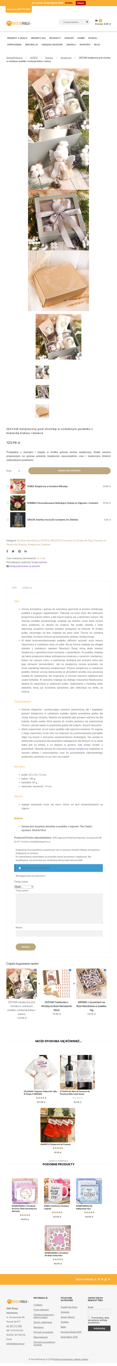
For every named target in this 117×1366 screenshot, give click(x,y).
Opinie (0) (27, 588)
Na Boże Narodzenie (28, 540)
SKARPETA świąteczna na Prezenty (56, 1145)
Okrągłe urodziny (52, 44)
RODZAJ (93, 38)
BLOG (97, 44)
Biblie (63, 1329)
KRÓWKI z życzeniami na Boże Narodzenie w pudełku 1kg (91, 1006)
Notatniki (65, 1314)
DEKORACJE (31, 44)
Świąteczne (66, 58)
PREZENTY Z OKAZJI (17, 38)
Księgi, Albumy (68, 1319)
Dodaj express (39, 562)
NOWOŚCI (85, 44)
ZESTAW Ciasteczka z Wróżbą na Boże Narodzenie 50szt (56, 1006)
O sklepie (38, 1307)
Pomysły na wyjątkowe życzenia (44, 1345)
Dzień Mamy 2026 (69, 1339)
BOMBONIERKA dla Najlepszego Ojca (84, 1208)
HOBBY (81, 38)
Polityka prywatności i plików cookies (44, 1318)
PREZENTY (56, 540)
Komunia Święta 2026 (71, 1334)
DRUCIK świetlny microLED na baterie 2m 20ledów (52, 519)
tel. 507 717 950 (14, 1328)
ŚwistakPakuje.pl (14, 58)
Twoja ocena (21, 881)
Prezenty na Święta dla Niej (77, 540)
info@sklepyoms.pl (15, 1346)
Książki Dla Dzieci (69, 1309)
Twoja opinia (22, 890)
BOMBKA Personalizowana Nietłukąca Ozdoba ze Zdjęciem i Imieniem (62, 503)
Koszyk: (103, 22)
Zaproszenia (14, 44)
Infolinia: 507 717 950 (18, 9)
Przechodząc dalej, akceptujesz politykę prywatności (98, 1322)
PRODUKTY (55, 38)
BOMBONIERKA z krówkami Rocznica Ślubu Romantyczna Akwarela (24, 1210)
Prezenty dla (38, 38)
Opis (14, 588)
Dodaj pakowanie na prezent (24, 566)
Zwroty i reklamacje (43, 1324)
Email (90, 1309)
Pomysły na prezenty (43, 1334)
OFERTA (34, 58)
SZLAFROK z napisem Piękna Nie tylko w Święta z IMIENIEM (39, 1093)
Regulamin (39, 1329)
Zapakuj (71, 44)
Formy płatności (41, 1312)
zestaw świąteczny (78, 748)
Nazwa (19, 927)
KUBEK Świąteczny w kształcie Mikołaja (47, 486)
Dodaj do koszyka (69, 470)
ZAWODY (69, 38)
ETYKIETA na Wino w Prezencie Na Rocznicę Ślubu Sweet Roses (76, 1093)
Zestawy (49, 58)
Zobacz (80, 3)
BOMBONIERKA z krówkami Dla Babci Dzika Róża (57, 1256)
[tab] (14, 588)
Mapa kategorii (41, 1339)
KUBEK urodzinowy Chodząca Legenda (52, 1208)
